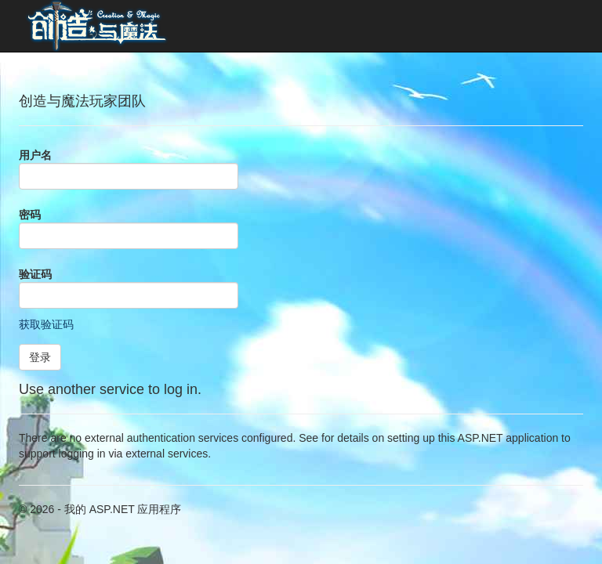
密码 (30, 214)
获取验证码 (46, 324)
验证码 (35, 274)
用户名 (35, 155)
